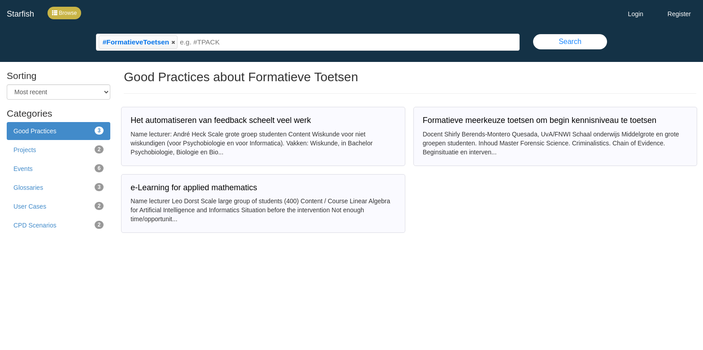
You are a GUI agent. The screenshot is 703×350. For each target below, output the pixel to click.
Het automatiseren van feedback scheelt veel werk (220, 120)
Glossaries (58, 187)
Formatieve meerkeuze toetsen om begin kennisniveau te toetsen (539, 120)
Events (58, 168)
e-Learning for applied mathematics (193, 187)
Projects (58, 149)
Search (570, 41)
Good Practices (58, 131)
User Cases (58, 206)
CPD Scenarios (58, 225)
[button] (173, 42)
